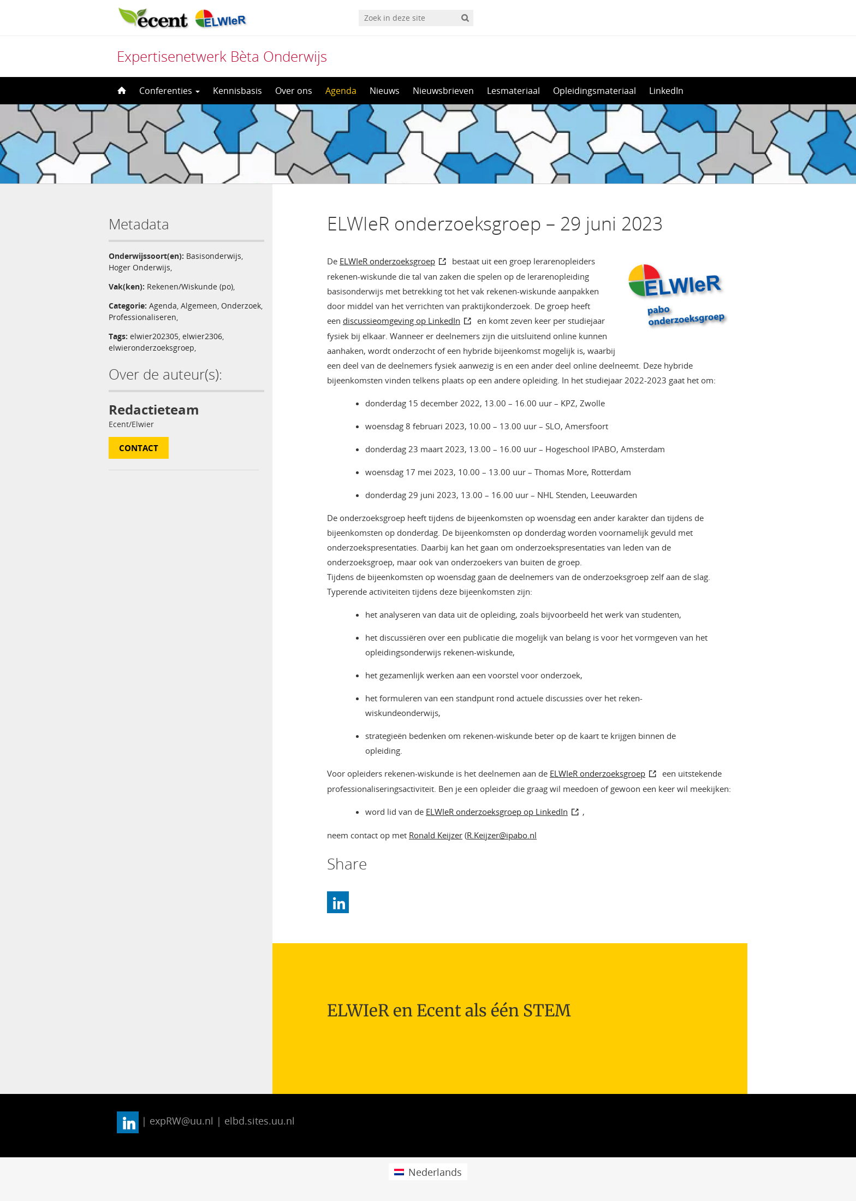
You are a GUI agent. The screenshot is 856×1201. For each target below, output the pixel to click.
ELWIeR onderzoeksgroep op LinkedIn (497, 811)
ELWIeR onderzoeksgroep (387, 261)
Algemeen (199, 305)
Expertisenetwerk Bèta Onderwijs (222, 56)
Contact (138, 447)
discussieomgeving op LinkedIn (401, 320)
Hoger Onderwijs (139, 267)
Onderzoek (241, 305)
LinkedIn (666, 91)
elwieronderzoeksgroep (151, 347)
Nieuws (385, 91)
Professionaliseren (142, 317)
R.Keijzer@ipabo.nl (502, 835)
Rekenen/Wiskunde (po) (190, 286)
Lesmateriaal (513, 91)
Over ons (293, 91)
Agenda (340, 91)
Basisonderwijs (213, 256)
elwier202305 (154, 336)
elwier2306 (202, 336)
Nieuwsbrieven (443, 91)
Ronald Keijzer (435, 835)
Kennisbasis (237, 91)
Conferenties (169, 91)
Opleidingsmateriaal (594, 91)
